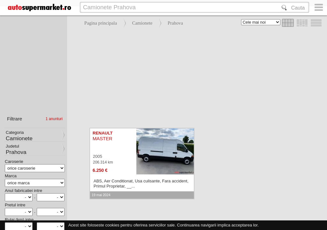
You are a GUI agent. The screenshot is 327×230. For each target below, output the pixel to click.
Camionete (142, 23)
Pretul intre (15, 205)
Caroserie (14, 161)
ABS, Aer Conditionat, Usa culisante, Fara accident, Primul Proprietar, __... (141, 183)
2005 (97, 156)
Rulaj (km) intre (19, 219)
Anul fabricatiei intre (23, 190)
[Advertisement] (195, 76)
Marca (11, 175)
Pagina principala (100, 23)
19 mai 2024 (101, 195)
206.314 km (103, 162)
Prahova (175, 23)
